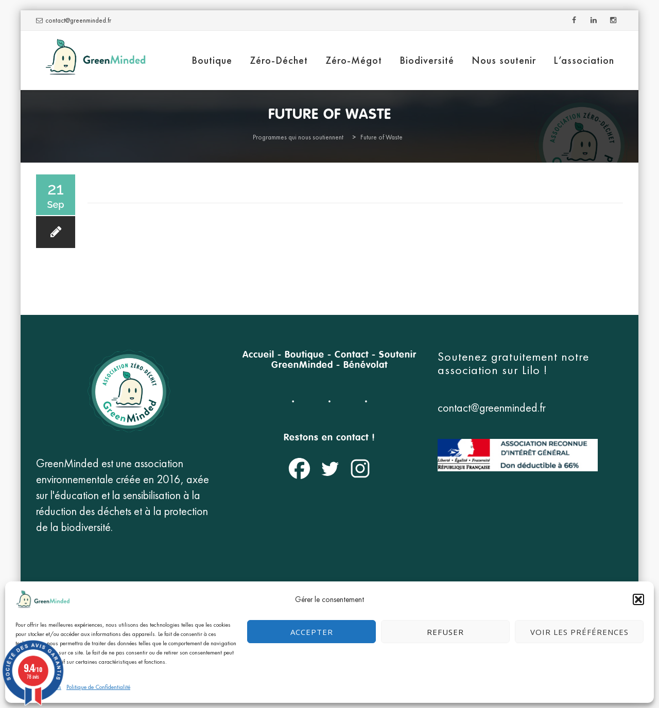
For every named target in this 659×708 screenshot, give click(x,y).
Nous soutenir (504, 60)
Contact (352, 355)
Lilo (533, 370)
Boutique (212, 60)
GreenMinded (302, 365)
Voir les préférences (579, 632)
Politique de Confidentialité (98, 687)
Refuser (445, 632)
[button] (638, 599)
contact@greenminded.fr (78, 20)
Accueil (258, 355)
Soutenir (398, 355)
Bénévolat (365, 365)
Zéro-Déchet (279, 60)
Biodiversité (427, 60)
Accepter (311, 632)
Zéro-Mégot (353, 60)
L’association (583, 60)
